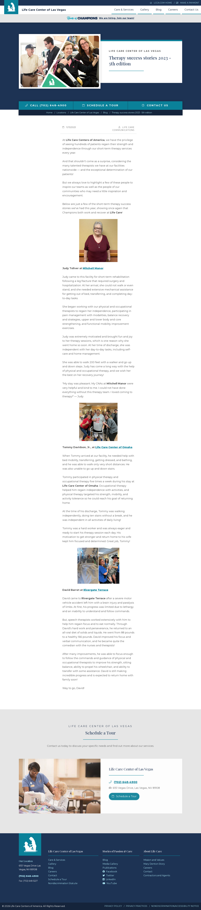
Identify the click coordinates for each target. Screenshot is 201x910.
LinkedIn (109, 879)
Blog (158, 9)
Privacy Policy (113, 906)
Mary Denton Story (154, 864)
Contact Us (191, 9)
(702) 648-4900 (29, 876)
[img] (26, 105)
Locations (61, 112)
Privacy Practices (136, 906)
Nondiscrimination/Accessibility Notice (175, 906)
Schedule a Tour (100, 105)
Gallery (144, 9)
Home (49, 112)
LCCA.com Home (161, 3)
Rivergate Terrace (95, 590)
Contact (52, 875)
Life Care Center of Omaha (113, 447)
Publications (109, 867)
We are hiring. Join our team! (100, 18)
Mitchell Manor (93, 268)
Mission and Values (153, 860)
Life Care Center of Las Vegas (44, 9)
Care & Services (124, 9)
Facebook (110, 871)
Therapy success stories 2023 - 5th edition (132, 112)
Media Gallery (110, 864)
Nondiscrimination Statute (62, 883)
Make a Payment (187, 3)
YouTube (110, 883)
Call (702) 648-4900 (46, 105)
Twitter (108, 875)
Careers (173, 9)
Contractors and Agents (156, 875)
